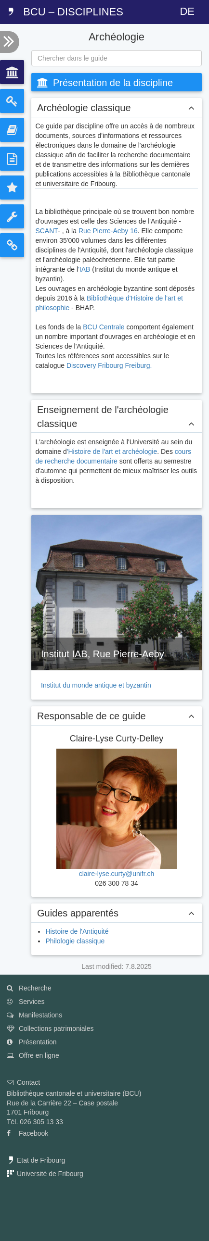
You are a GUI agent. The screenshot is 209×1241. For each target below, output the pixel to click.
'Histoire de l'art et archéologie (112, 451)
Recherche (29, 988)
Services (26, 1001)
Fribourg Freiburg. (125, 365)
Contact (23, 1082)
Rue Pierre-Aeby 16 (108, 231)
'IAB (84, 269)
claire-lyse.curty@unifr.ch (117, 873)
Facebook (27, 1133)
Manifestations (34, 1015)
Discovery (82, 365)
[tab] (12, 72)
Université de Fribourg (45, 1174)
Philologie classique (74, 941)
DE (187, 11)
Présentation (32, 1042)
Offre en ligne (33, 1055)
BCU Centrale (103, 327)
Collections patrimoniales (50, 1028)
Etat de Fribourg (36, 1160)
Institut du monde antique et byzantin (96, 685)
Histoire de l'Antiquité (76, 931)
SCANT (46, 231)
